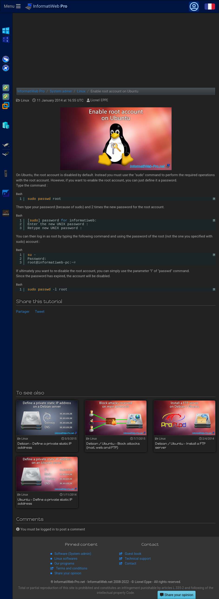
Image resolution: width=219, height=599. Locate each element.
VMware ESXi (6, 87)
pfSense (6, 193)
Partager (23, 312)
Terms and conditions (71, 568)
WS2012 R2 (6, 30)
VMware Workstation (6, 105)
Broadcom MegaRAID (6, 153)
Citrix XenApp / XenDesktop (6, 59)
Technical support (138, 559)
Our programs (64, 564)
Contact (130, 564)
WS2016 (6, 39)
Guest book (133, 554)
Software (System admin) (72, 554)
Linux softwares (65, 559)
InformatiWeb (46, 6)
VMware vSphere (6, 96)
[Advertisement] (116, 50)
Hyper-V (6, 124)
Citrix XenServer (6, 67)
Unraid (6, 212)
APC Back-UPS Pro (6, 173)
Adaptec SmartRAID (6, 144)
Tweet (39, 312)
